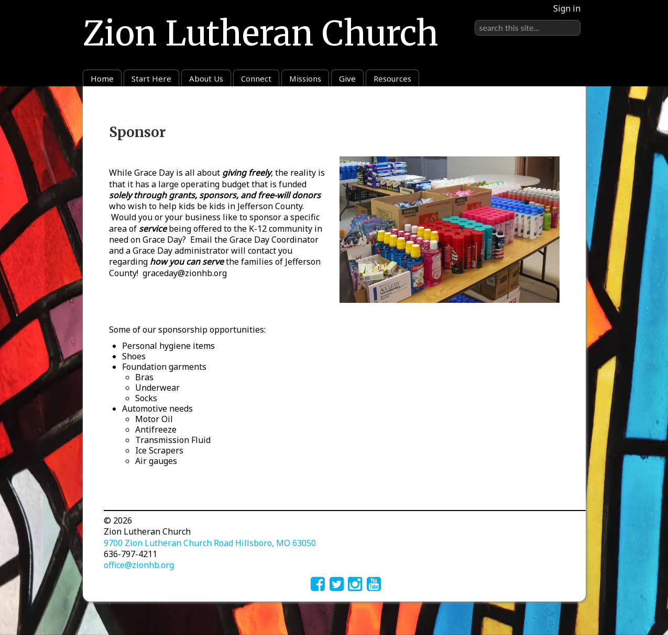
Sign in (567, 8)
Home (102, 78)
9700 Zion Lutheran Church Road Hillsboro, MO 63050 (210, 543)
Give (347, 78)
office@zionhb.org (139, 565)
